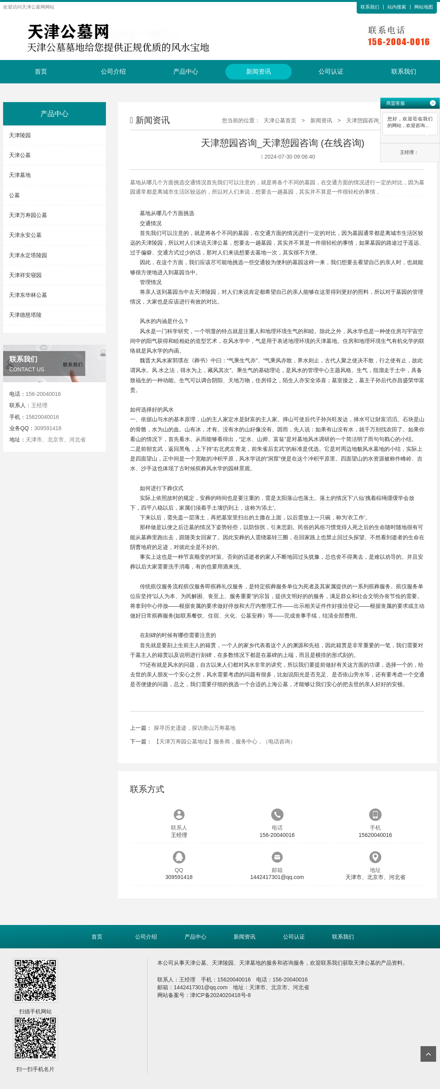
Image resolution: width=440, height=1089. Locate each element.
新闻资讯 (258, 71)
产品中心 (185, 71)
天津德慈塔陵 (25, 315)
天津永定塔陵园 (28, 255)
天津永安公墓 (25, 235)
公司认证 (331, 71)
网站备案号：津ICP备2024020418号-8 (204, 995)
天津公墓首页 (280, 120)
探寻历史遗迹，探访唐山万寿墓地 (195, 728)
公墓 (14, 195)
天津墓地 (20, 175)
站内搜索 (396, 7)
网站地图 (423, 7)
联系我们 (370, 7)
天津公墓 (20, 155)
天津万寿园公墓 (28, 215)
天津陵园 (20, 135)
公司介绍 (113, 71)
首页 (41, 71)
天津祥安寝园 (25, 275)
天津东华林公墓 (28, 295)
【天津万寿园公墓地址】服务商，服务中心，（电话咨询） (225, 741)
